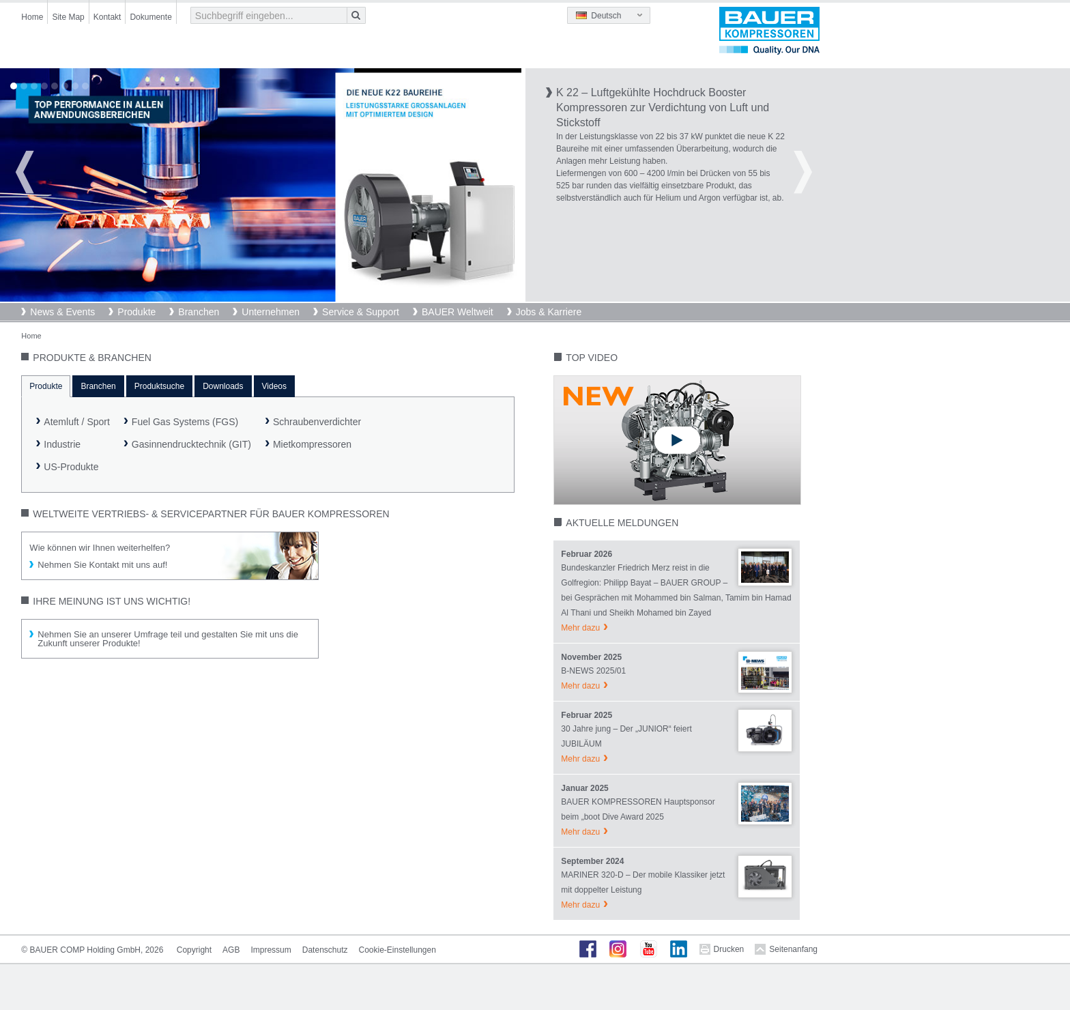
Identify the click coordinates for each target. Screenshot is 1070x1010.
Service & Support (360, 311)
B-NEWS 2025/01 (593, 671)
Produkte (136, 311)
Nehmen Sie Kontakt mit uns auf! (102, 564)
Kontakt (107, 17)
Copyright (194, 950)
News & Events (62, 311)
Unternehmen (271, 311)
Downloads (223, 386)
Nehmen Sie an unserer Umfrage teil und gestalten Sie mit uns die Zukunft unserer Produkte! (168, 639)
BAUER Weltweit (457, 311)
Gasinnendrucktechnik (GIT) (191, 444)
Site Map (68, 17)
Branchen (198, 311)
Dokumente (150, 17)
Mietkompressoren (312, 444)
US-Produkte (71, 466)
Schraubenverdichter (317, 421)
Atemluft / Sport (76, 421)
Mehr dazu (580, 628)
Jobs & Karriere (548, 311)
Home (32, 17)
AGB (231, 950)
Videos (274, 386)
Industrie (62, 444)
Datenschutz (325, 950)
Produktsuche (159, 386)
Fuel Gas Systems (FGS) (185, 421)
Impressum (270, 950)
